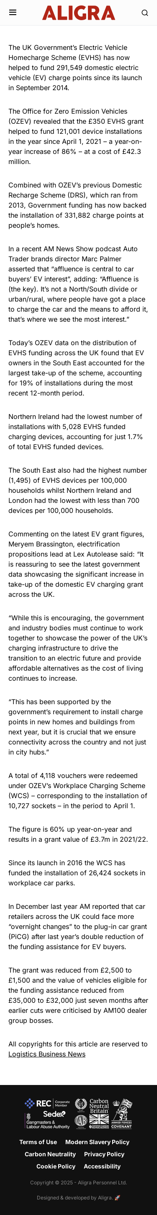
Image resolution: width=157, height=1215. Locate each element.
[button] (12, 13)
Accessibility (102, 1166)
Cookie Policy (55, 1166)
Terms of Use (38, 1141)
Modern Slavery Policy (97, 1141)
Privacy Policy (104, 1154)
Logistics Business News (46, 1054)
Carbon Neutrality (50, 1154)
